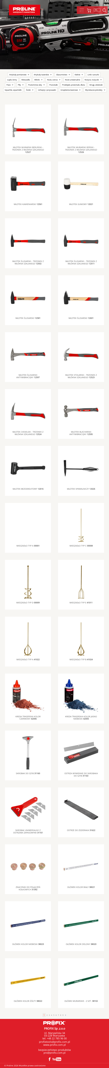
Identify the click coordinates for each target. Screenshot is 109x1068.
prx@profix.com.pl (55, 1052)
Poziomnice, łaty (35, 85)
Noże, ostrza (52, 79)
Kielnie (77, 74)
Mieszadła (25, 79)
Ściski (28, 90)
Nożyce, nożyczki (92, 79)
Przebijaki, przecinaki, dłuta (73, 85)
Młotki (37, 79)
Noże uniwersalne (72, 79)
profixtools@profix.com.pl (54, 1041)
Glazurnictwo (61, 74)
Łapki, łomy (12, 79)
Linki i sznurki (93, 74)
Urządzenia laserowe (69, 90)
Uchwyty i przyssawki (47, 90)
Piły (19, 85)
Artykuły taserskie (41, 74)
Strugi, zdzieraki (96, 85)
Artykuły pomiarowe (17, 74)
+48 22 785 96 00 (56, 1038)
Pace (9, 85)
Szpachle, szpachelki (13, 90)
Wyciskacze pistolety (93, 90)
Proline (24, 10)
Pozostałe (53, 85)
